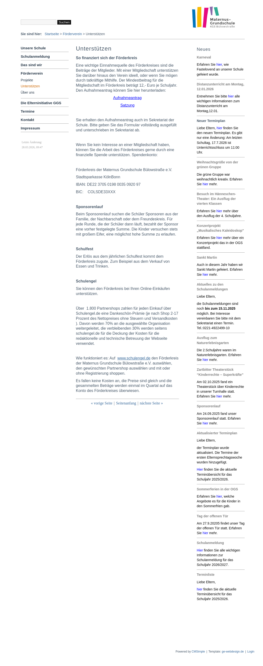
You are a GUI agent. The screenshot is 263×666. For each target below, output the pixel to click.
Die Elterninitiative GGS (41, 103)
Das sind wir (31, 65)
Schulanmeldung (35, 56)
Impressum (30, 128)
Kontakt (27, 120)
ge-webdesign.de (233, 651)
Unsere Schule (33, 48)
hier (219, 64)
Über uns (27, 92)
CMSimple (198, 651)
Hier (200, 550)
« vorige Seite (101, 403)
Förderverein (72, 34)
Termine (27, 111)
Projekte (27, 80)
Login (250, 651)
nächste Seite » (151, 403)
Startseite (52, 34)
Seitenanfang (126, 403)
